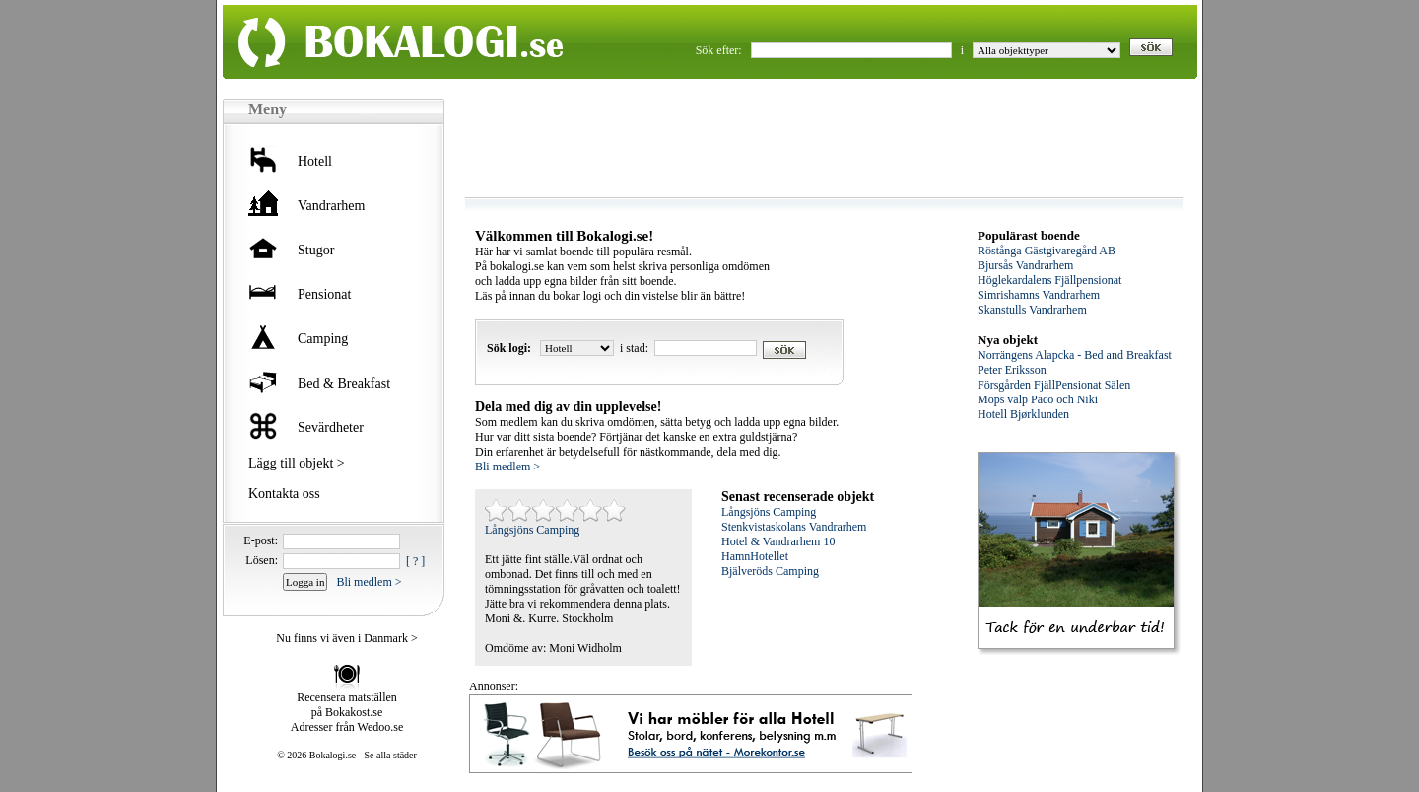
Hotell (315, 161)
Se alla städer (391, 755)
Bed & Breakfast (344, 383)
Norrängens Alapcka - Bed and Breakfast (1075, 355)
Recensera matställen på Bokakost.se (347, 704)
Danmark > (390, 638)
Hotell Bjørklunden (1023, 414)
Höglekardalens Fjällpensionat (1049, 280)
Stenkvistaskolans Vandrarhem (793, 527)
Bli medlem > (368, 582)
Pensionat (324, 294)
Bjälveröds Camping (770, 571)
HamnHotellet (754, 556)
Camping (323, 338)
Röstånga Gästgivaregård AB (1046, 250)
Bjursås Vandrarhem (1025, 265)
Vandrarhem (331, 205)
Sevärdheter (331, 427)
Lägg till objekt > (296, 463)
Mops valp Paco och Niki (1038, 399)
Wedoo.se (381, 727)
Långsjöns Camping (532, 530)
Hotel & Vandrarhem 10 (778, 541)
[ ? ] (415, 561)
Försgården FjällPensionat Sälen (1054, 385)
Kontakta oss (284, 493)
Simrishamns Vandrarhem (1039, 295)
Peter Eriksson (1012, 370)
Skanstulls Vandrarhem (1032, 310)
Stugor (316, 250)
